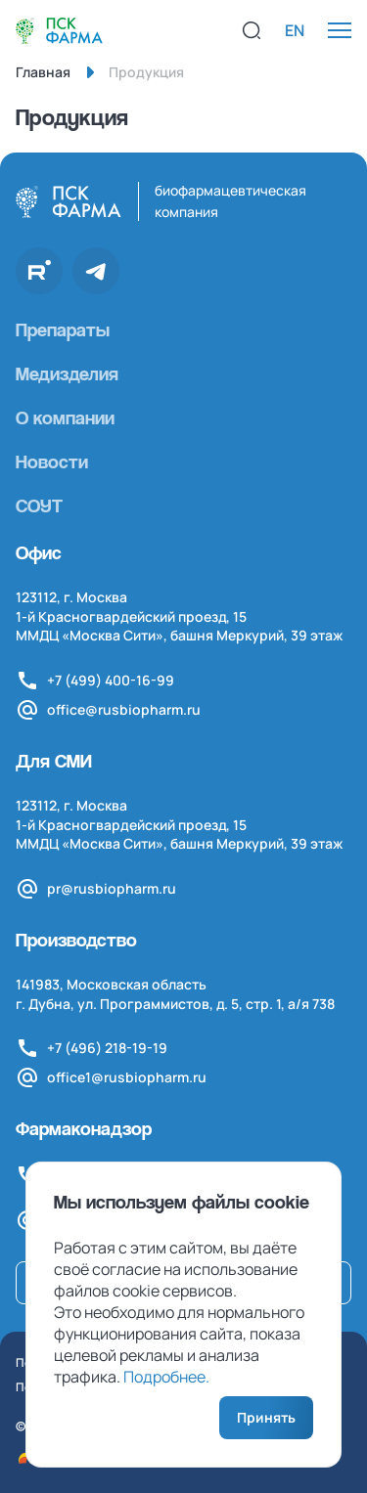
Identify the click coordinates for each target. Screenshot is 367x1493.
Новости (52, 461)
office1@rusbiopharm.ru (126, 1077)
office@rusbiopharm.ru (124, 709)
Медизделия (67, 373)
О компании (65, 417)
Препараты (63, 329)
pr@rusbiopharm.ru (111, 888)
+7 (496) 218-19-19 (107, 1047)
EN (294, 30)
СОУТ (39, 505)
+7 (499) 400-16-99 (110, 680)
